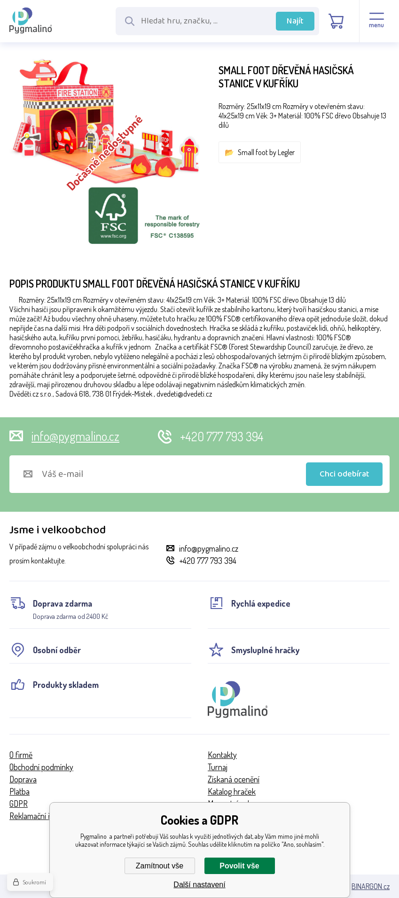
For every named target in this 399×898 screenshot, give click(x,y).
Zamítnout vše (159, 866)
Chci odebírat (344, 474)
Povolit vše (239, 866)
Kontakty (222, 755)
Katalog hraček (232, 791)
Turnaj (217, 767)
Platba (19, 791)
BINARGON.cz (371, 886)
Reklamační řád (34, 816)
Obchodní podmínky (41, 767)
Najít (295, 21)
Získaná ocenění (233, 779)
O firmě (20, 755)
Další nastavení (199, 885)
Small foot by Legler (266, 152)
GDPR (18, 803)
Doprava (23, 779)
